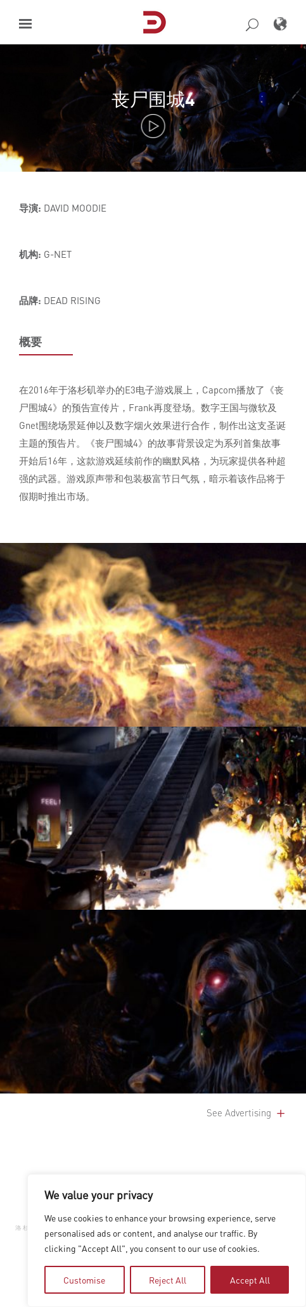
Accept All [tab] (250, 1279)
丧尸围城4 (153, 98)
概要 (30, 341)
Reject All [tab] (167, 1279)
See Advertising (247, 1112)
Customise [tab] (84, 1279)
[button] (25, 24)
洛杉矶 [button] (26, 1226)
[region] (166, 1240)
